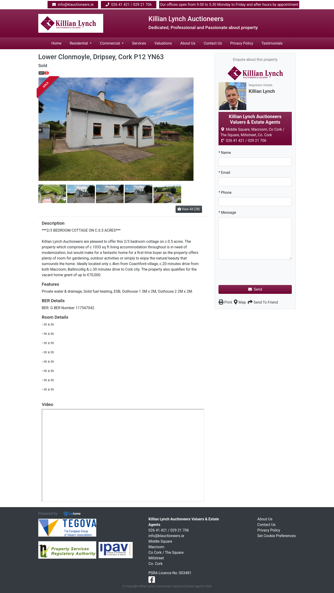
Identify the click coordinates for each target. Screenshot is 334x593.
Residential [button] (79, 43)
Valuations (163, 43)
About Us (187, 43)
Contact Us (213, 43)
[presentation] (253, 272)
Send (255, 289)
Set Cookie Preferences (276, 536)
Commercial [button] (110, 43)
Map (240, 302)
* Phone (224, 192)
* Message (227, 212)
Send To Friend (263, 302)
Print (225, 302)
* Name (224, 152)
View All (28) (189, 209)
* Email (224, 172)
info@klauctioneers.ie (166, 536)
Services (139, 43)
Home (56, 43)
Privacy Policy (241, 43)
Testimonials (272, 43)
